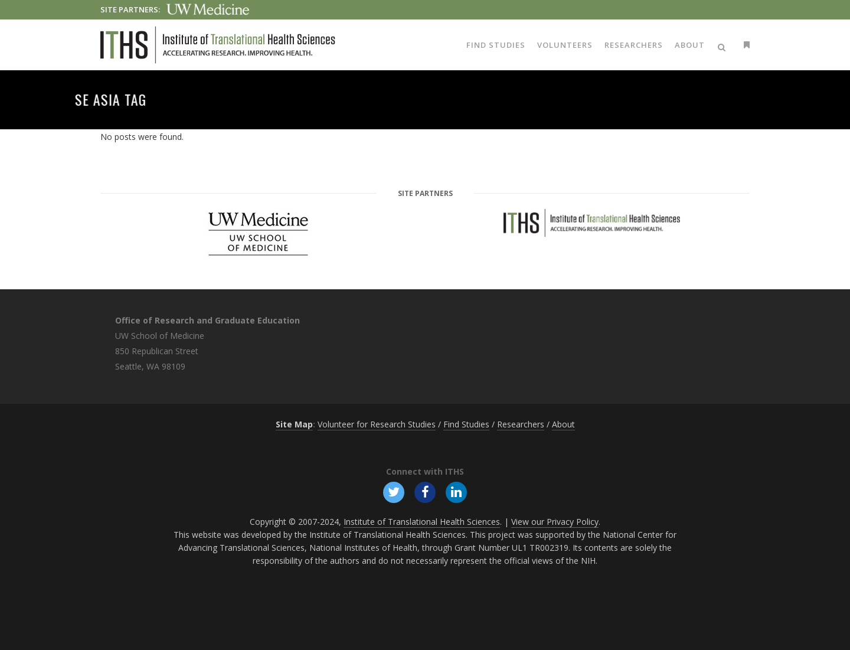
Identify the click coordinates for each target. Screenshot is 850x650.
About (563, 424)
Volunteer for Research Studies (377, 424)
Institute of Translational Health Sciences (422, 521)
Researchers (520, 424)
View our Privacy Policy (555, 521)
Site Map (294, 424)
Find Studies (466, 424)
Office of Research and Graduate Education (207, 320)
